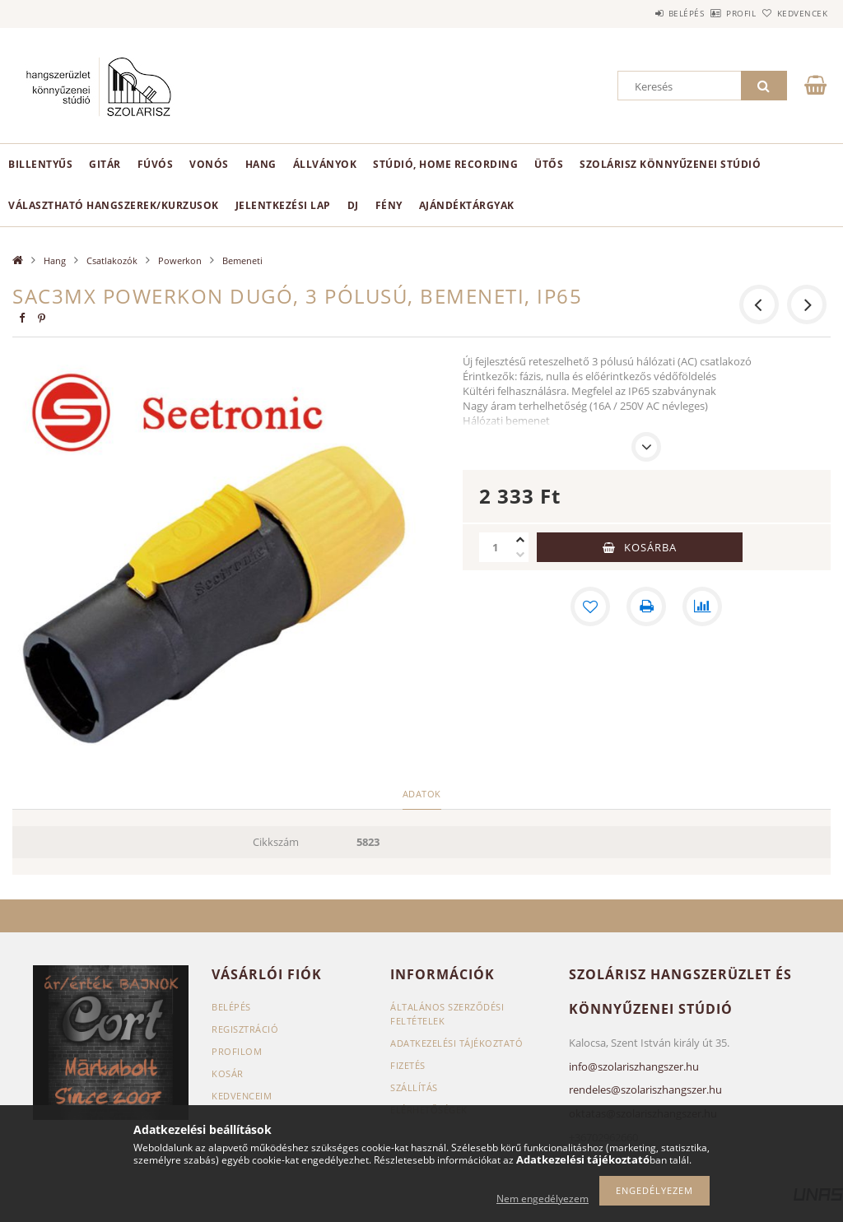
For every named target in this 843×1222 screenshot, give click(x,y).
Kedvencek (792, 13)
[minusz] (520, 554)
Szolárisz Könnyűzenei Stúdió (670, 164)
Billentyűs (40, 164)
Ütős (548, 164)
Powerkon (180, 260)
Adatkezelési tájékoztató (456, 1043)
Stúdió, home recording (445, 164)
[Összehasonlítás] (702, 606)
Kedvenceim (242, 1096)
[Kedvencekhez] (590, 606)
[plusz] (520, 539)
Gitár (105, 164)
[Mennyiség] (495, 547)
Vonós (209, 164)
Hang (261, 164)
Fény (389, 205)
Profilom (237, 1051)
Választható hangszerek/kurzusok (113, 205)
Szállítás (414, 1087)
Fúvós (155, 164)
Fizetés (408, 1065)
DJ (353, 205)
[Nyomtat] (646, 606)
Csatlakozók (111, 260)
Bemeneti (242, 260)
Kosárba (650, 547)
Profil (714, 13)
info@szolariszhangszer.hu (634, 1066)
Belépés (640, 13)
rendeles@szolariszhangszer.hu (645, 1089)
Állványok (325, 164)
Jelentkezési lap (283, 205)
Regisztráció (245, 1029)
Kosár (228, 1073)
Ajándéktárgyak (467, 205)
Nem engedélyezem (542, 1199)
